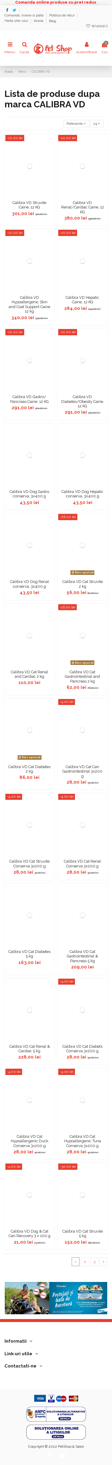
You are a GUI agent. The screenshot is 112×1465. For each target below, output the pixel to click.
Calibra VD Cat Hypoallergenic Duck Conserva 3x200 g (29, 1141)
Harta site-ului (16, 21)
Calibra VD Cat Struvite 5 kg (82, 1233)
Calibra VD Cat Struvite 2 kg (82, 584)
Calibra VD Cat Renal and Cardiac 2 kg (29, 674)
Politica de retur (62, 15)
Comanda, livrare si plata (24, 15)
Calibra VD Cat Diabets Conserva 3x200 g (82, 1048)
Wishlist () (97, 26)
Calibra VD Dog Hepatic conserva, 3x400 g (82, 494)
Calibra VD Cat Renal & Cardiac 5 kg (29, 1048)
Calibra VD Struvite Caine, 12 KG (29, 205)
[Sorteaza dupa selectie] (76, 123)
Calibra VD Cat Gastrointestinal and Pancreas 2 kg (82, 676)
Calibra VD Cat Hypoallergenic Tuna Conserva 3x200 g (82, 1141)
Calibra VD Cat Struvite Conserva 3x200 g (29, 863)
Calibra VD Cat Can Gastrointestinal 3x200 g (82, 771)
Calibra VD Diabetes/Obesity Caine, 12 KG (82, 401)
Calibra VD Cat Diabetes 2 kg (29, 769)
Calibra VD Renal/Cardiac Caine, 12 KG (82, 207)
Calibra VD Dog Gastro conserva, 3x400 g (29, 494)
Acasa (39, 21)
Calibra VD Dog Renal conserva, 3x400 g (29, 584)
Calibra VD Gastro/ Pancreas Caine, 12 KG (29, 399)
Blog (52, 21)
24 (96, 123)
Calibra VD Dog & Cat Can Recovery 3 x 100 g (29, 1233)
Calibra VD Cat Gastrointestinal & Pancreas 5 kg (82, 956)
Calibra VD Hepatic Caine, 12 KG (82, 299)
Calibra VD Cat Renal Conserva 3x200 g (82, 863)
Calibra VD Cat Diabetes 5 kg (29, 954)
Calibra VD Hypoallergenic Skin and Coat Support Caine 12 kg (29, 304)
